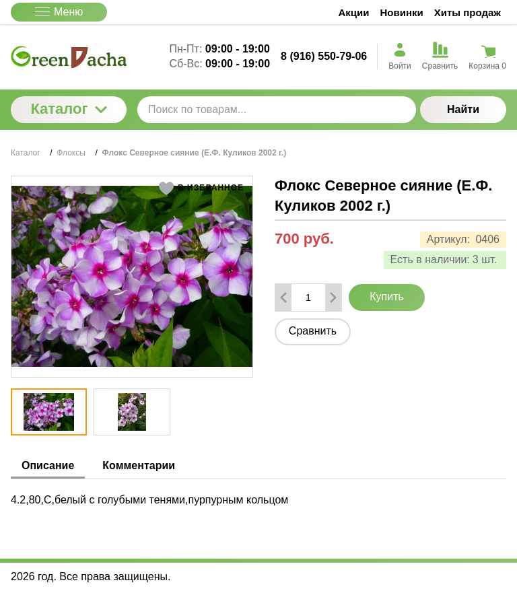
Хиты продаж (467, 12)
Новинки (401, 12)
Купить (387, 296)
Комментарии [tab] (138, 465)
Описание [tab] (48, 465)
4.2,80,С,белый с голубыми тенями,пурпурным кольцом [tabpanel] (149, 499)
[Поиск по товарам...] (276, 109)
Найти (463, 109)
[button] (201, 188)
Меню (59, 12)
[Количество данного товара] (308, 297)
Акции (354, 12)
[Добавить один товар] (333, 297)
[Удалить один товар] (283, 297)
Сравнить (313, 331)
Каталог (68, 108)
